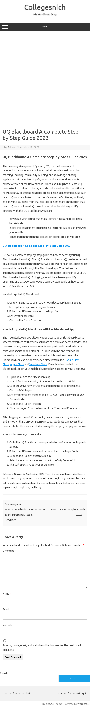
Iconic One (48, 704)
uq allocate (14, 483)
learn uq (11, 478)
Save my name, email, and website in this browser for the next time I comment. (42, 647)
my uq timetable (71, 478)
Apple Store (17, 364)
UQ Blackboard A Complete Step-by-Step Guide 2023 (37, 245)
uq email (80, 483)
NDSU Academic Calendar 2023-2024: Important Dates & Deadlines (25, 514)
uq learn (24, 487)
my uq (21, 478)
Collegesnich (45, 7)
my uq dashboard (36, 478)
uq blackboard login (33, 483)
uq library (36, 487)
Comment (9, 550)
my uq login (54, 478)
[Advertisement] (45, 80)
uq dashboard (66, 483)
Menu (45, 27)
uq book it (51, 483)
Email (7, 609)
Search (4, 673)
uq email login (10, 487)
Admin (11, 147)
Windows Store (38, 364)
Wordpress (83, 704)
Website (7, 625)
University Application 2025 (29, 474)
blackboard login (61, 474)
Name (7, 593)
